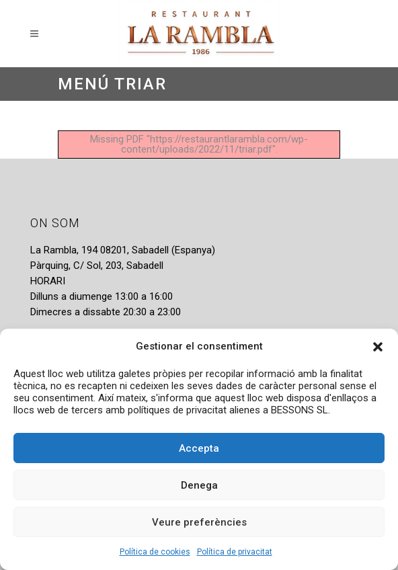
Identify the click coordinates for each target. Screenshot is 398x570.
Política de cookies (155, 552)
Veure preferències (199, 522)
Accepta (199, 448)
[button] (378, 347)
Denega (199, 485)
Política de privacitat (234, 552)
